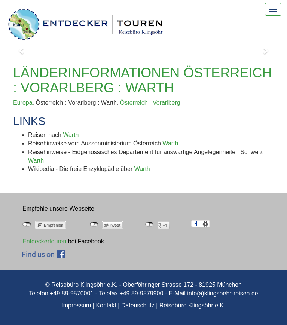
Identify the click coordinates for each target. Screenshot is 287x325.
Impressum (76, 305)
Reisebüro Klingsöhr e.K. (192, 305)
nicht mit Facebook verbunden (26, 224)
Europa (23, 102)
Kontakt (106, 305)
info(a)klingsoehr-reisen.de (222, 293)
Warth (71, 135)
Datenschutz (138, 305)
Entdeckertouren (44, 241)
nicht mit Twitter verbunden (94, 224)
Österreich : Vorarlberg (150, 102)
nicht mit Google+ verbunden (149, 224)
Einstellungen (205, 223)
